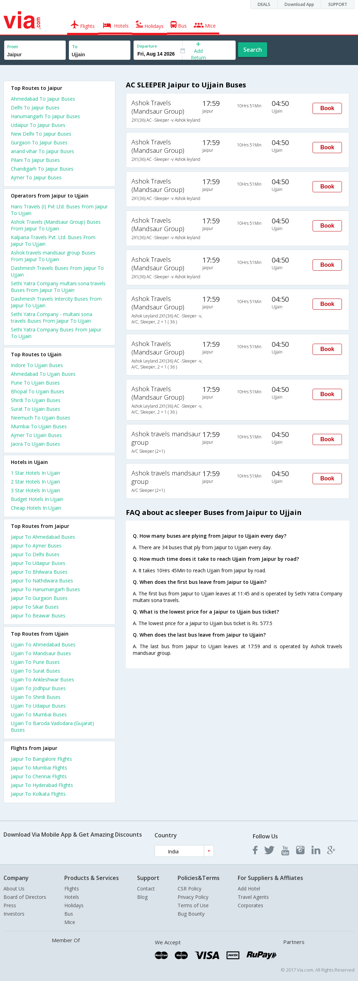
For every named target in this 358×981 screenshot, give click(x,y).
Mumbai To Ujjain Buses (39, 426)
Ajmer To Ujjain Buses (36, 435)
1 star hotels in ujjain (35, 473)
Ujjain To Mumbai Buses (39, 714)
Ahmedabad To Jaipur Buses (43, 98)
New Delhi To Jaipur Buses (41, 133)
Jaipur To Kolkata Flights (38, 793)
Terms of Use (193, 905)
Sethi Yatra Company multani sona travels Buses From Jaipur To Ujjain (58, 286)
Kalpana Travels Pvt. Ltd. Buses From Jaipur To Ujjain (53, 240)
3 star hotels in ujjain (35, 490)
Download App (299, 4)
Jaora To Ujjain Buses (35, 444)
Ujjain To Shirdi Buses (35, 697)
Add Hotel (249, 888)
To (75, 47)
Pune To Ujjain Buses (35, 382)
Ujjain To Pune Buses (35, 662)
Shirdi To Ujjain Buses (35, 400)
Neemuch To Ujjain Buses (40, 417)
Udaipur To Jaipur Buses (38, 125)
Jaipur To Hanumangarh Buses (45, 589)
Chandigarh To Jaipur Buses (42, 168)
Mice (69, 922)
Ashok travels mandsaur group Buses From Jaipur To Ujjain (53, 256)
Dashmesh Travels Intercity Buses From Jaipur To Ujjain (56, 302)
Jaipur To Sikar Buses (35, 606)
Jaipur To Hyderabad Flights (42, 785)
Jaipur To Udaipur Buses (38, 563)
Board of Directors (24, 897)
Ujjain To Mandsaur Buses (41, 653)
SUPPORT (337, 4)
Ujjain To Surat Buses (35, 670)
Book (327, 108)
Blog (142, 897)
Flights (71, 888)
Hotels (71, 897)
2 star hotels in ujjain (35, 481)
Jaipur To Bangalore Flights (41, 759)
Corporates (250, 905)
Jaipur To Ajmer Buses (36, 545)
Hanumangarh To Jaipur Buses (45, 116)
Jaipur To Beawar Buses (38, 615)
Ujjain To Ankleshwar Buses (42, 679)
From (12, 47)
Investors (13, 913)
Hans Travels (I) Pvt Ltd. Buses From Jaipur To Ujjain (59, 209)
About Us (13, 888)
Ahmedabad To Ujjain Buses (43, 374)
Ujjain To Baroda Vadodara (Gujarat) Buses (52, 726)
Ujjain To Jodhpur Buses (38, 688)
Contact (146, 888)
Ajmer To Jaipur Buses (36, 177)
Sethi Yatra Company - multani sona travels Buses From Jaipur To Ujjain (51, 317)
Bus (68, 913)
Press (9, 905)
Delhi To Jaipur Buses (35, 107)
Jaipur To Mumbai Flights (39, 767)
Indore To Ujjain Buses (37, 365)
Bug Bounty (191, 913)
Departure (147, 46)
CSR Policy (189, 888)
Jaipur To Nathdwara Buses (42, 580)
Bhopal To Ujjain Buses (37, 391)
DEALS (264, 4)
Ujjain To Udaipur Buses (38, 705)
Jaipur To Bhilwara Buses (39, 571)
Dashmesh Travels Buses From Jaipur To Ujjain (57, 271)
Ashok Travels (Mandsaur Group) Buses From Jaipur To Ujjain (56, 225)
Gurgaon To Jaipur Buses (39, 142)
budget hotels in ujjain (37, 499)
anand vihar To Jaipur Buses (42, 151)
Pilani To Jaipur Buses (35, 160)
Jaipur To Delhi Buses (35, 554)
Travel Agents (253, 897)
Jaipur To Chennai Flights (39, 776)
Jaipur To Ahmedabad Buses (43, 537)
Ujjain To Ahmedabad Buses (43, 644)
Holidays (74, 905)
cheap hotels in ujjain (36, 507)
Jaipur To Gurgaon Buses (39, 598)
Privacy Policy (193, 897)
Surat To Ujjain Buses (35, 409)
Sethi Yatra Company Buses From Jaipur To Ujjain (56, 332)
